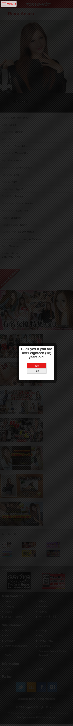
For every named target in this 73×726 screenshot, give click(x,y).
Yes (36, 348)
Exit (36, 353)
